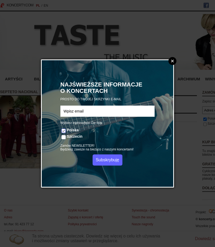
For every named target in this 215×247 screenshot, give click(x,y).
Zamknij (172, 61)
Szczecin (74, 136)
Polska (73, 130)
